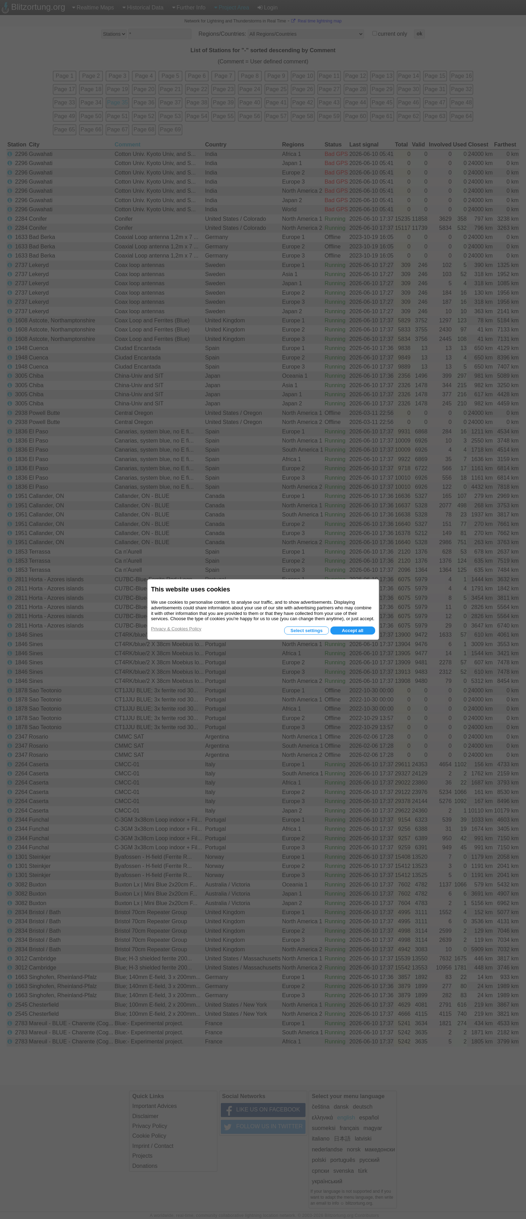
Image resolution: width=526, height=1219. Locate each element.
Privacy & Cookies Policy (176, 628)
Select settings (306, 630)
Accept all (352, 630)
